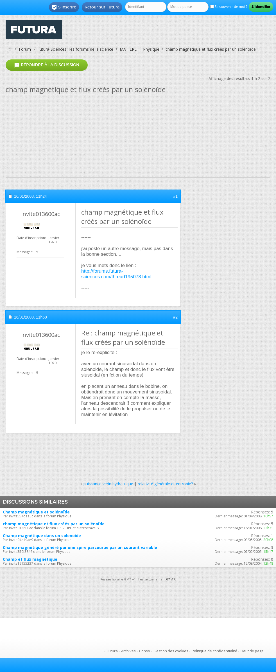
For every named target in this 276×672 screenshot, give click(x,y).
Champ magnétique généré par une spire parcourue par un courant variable (80, 547)
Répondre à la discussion (46, 65)
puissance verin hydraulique (108, 483)
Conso (144, 650)
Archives (128, 650)
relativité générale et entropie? (165, 483)
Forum (25, 49)
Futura (112, 650)
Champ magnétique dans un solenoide (42, 535)
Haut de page (252, 650)
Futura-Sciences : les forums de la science (75, 49)
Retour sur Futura (102, 7)
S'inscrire (64, 7)
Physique (151, 49)
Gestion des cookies (170, 650)
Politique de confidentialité (214, 650)
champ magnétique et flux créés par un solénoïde (54, 523)
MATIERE (128, 49)
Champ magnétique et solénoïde (36, 512)
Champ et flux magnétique (30, 559)
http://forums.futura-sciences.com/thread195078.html (116, 273)
